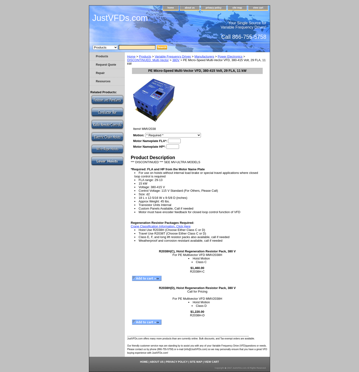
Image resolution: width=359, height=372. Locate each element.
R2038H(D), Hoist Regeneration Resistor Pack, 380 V (197, 288)
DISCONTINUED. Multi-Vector (148, 60)
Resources (103, 81)
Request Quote (106, 64)
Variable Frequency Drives (173, 56)
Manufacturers (204, 56)
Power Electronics (230, 56)
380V (176, 60)
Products (145, 56)
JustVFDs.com (120, 18)
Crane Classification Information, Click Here (160, 226)
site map (237, 7)
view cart (258, 7)
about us (190, 7)
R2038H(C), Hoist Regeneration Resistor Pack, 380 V (197, 251)
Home (131, 56)
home (171, 7)
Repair (100, 73)
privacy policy (214, 7)
